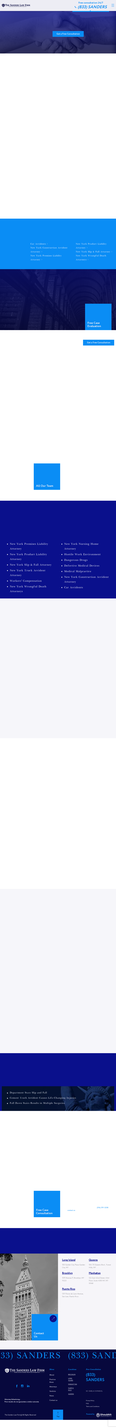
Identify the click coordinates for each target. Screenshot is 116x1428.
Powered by (98, 1423)
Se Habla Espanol (94, 1399)
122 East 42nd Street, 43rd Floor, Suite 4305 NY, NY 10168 (99, 1289)
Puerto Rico (71, 1397)
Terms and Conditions (92, 1415)
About (51, 1383)
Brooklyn (71, 1383)
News (51, 1404)
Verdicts (52, 1399)
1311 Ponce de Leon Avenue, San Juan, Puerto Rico (72, 1303)
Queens (71, 1402)
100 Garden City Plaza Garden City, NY (73, 1274)
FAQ (87, 1412)
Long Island (70, 1388)
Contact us (53, 1408)
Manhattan (72, 1392)
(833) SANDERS (95, 1385)
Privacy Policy (90, 1409)
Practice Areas (52, 1389)
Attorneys (53, 1395)
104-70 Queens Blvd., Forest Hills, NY (100, 1274)
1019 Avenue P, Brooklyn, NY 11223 (73, 1287)
